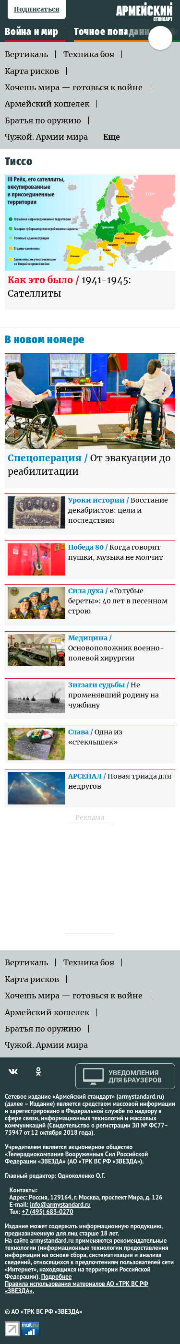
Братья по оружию (43, 120)
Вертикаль (26, 54)
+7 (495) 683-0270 (47, 1212)
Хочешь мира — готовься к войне (74, 87)
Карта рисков (32, 71)
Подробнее (56, 1276)
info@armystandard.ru (60, 1204)
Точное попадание (114, 32)
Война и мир (32, 32)
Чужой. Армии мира (46, 136)
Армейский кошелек (47, 103)
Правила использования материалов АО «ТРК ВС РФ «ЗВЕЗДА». (76, 1287)
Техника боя (88, 54)
